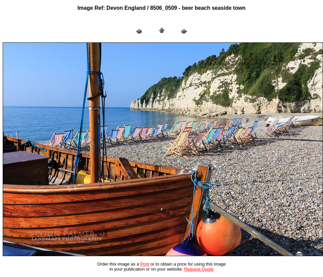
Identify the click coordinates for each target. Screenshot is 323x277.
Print (144, 264)
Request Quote (198, 269)
